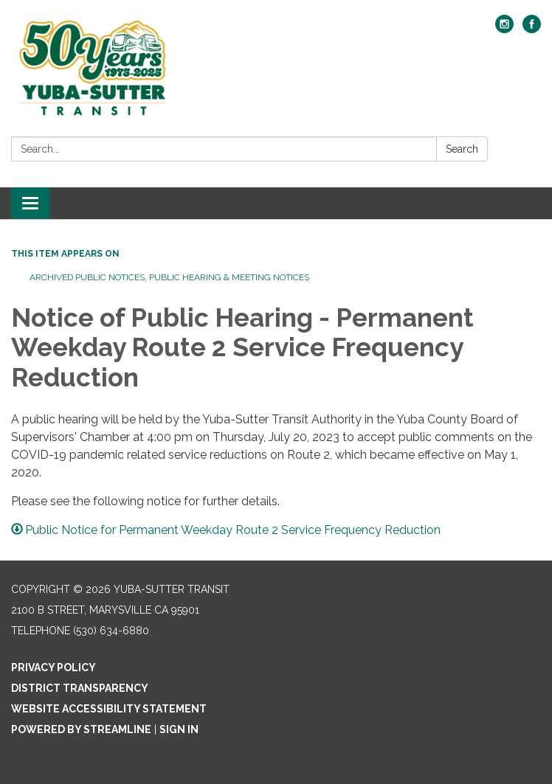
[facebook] (531, 29)
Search (462, 149)
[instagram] (504, 29)
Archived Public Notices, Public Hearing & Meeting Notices (169, 277)
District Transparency (79, 688)
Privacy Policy (53, 667)
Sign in (179, 729)
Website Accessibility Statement (109, 709)
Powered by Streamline (81, 729)
